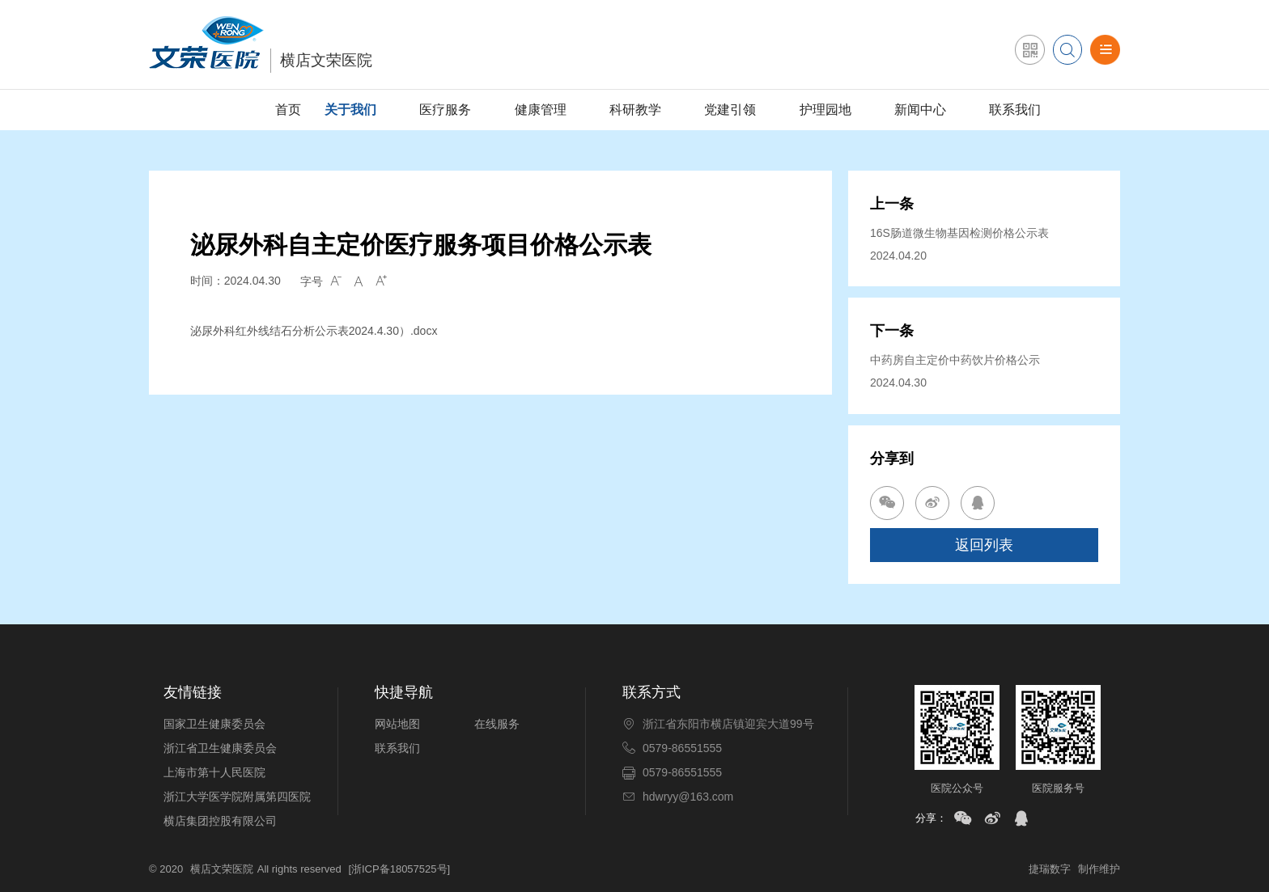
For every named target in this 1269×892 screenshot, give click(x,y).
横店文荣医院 (221, 869)
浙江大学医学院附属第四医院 (237, 796)
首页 (288, 109)
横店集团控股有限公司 (220, 820)
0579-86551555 (682, 748)
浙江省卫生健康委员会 (220, 748)
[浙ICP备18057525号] (399, 869)
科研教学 (635, 109)
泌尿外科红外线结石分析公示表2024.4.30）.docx (314, 330)
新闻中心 (920, 109)
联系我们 (1015, 109)
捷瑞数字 (1050, 869)
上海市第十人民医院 (214, 772)
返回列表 (984, 545)
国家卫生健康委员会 (214, 723)
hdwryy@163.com (688, 796)
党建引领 (730, 109)
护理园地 (825, 109)
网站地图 (397, 723)
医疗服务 (445, 109)
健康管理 (541, 109)
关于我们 (350, 109)
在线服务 (497, 723)
